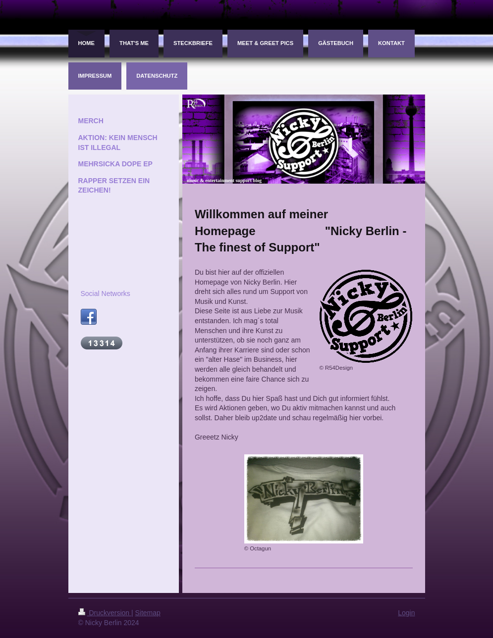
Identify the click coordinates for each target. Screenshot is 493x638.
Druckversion (104, 613)
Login (406, 613)
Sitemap (148, 613)
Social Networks (105, 293)
